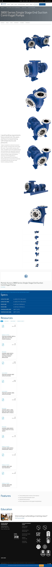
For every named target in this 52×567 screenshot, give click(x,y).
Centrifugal (24, 7)
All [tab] (1, 321)
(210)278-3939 (24, 542)
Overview (2, 22)
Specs (11, 22)
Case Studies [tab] (13, 321)
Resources (16, 22)
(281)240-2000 (7, 529)
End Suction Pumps (31, 7)
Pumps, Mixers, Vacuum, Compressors (13, 7)
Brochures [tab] (6, 321)
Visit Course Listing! (19, 518)
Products (2, 7)
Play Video (3, 287)
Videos (7, 22)
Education (28, 22)
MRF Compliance (3, 563)
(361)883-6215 (24, 527)
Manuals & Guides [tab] (20, 321)
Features (22, 22)
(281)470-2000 (24, 535)
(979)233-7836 (24, 538)
